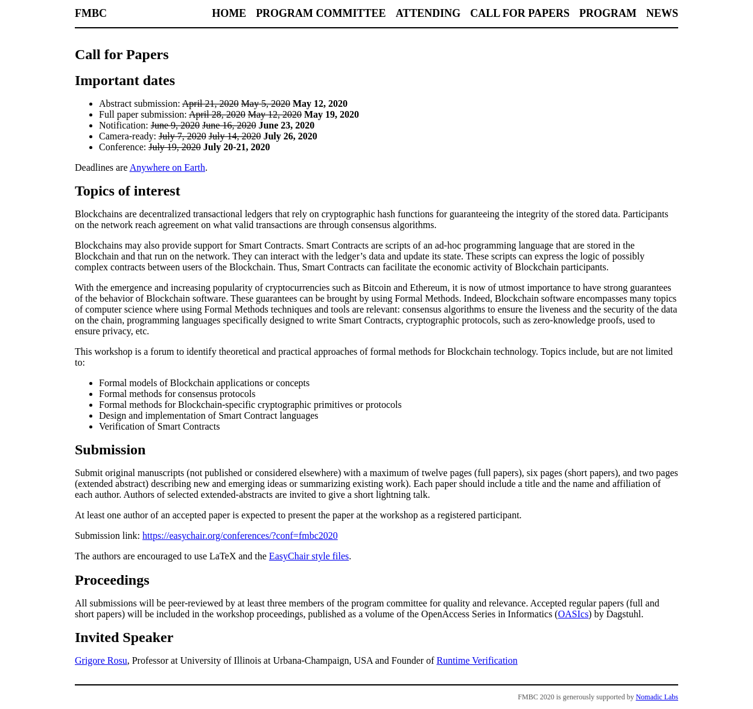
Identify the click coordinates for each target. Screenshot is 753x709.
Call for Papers (520, 13)
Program (608, 13)
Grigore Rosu (101, 660)
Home (229, 13)
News (662, 13)
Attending (428, 13)
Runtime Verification (476, 660)
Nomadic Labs (657, 697)
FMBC (91, 13)
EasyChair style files (309, 556)
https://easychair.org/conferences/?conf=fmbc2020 (240, 535)
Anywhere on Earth (167, 167)
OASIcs (573, 614)
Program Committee (321, 13)
